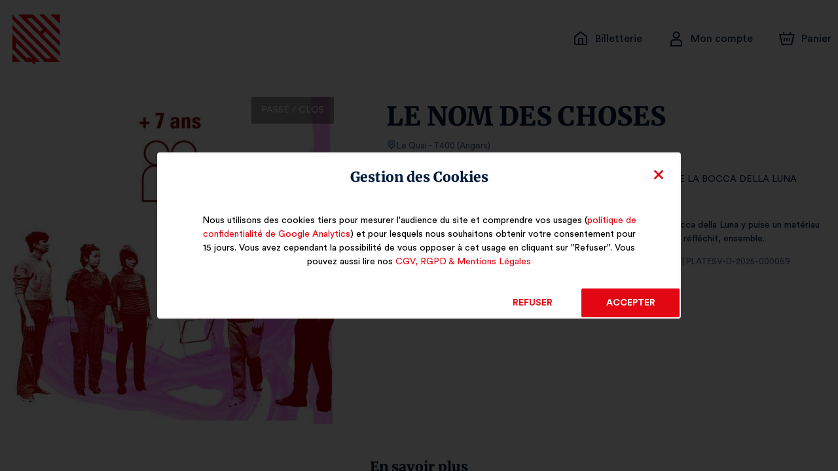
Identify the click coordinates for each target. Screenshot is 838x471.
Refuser (533, 303)
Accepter (630, 303)
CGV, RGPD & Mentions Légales (463, 261)
